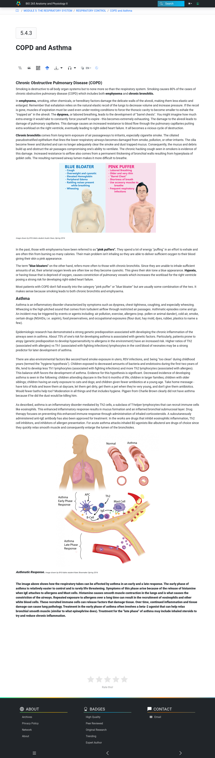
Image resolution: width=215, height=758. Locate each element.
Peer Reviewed (94, 723)
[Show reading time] (96, 68)
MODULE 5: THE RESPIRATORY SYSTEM (48, 10)
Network (27, 729)
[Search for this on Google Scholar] (47, 68)
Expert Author (94, 742)
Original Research (96, 729)
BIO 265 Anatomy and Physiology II (47, 3)
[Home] (18, 3)
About (25, 736)
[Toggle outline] (20, 68)
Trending (91, 736)
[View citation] (29, 68)
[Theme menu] (190, 4)
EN (87, 68)
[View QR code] (38, 68)
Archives (27, 717)
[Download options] (58, 68)
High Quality (93, 717)
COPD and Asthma (121, 10)
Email (157, 717)
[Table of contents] (17, 11)
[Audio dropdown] (72, 68)
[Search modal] (171, 4)
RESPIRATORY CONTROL (91, 10)
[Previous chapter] (107, 753)
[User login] (197, 4)
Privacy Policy (30, 723)
